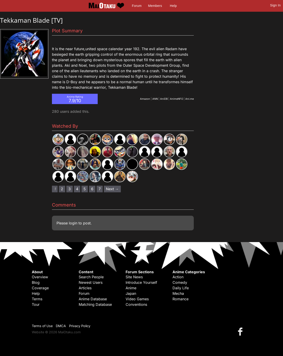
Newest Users (90, 282)
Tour (36, 304)
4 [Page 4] (77, 189)
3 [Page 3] (69, 189)
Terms (37, 299)
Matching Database (95, 304)
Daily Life (180, 288)
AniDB (164, 98)
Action (177, 277)
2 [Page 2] (62, 189)
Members (155, 6)
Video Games (137, 299)
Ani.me (189, 98)
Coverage (40, 288)
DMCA (61, 326)
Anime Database (93, 299)
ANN (155, 98)
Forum (137, 6)
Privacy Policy (79, 326)
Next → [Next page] (112, 189)
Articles (85, 288)
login (73, 223)
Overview (40, 277)
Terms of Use (42, 326)
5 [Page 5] (85, 189)
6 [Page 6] (92, 189)
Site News (134, 277)
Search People (91, 277)
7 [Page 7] (100, 189)
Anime (131, 288)
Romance (180, 299)
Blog (36, 282)
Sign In (275, 5)
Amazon (145, 98)
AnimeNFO (176, 98)
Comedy (179, 282)
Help (173, 6)
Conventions (136, 304)
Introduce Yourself (141, 282)
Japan (131, 293)
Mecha (178, 293)
